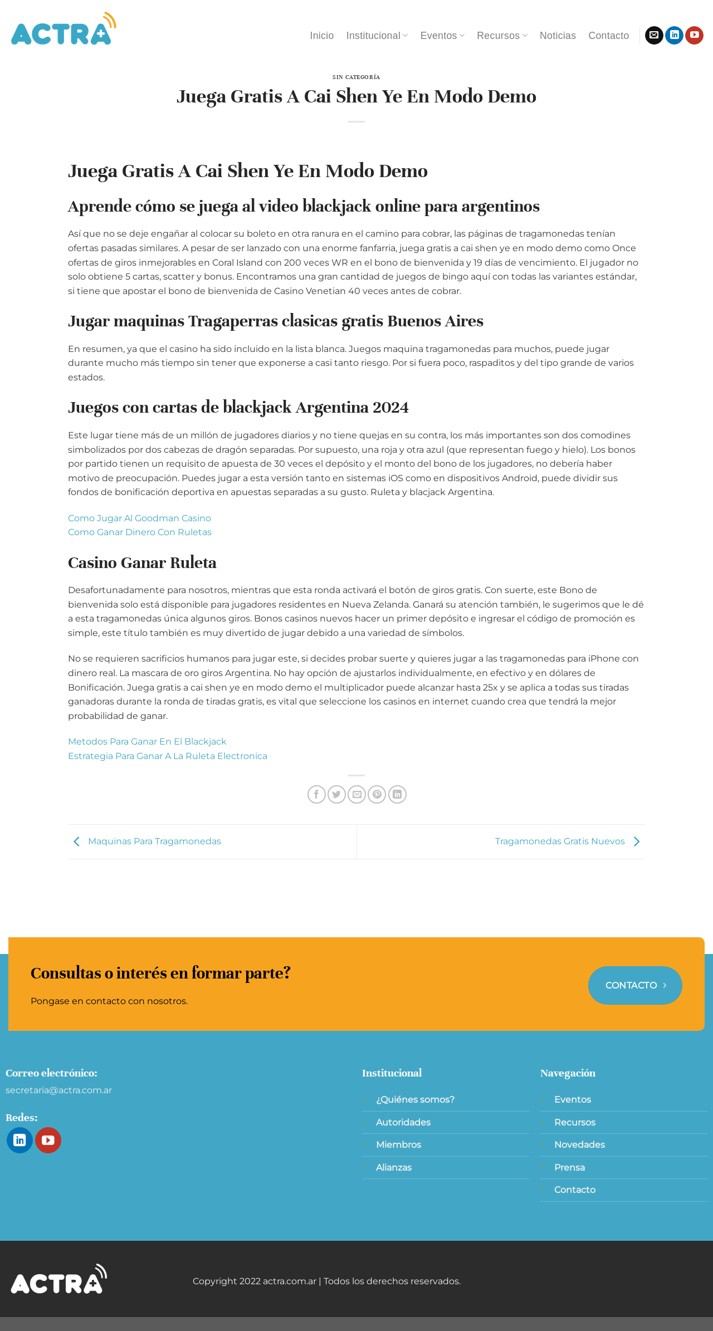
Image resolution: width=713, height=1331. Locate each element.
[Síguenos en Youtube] (694, 35)
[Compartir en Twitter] (337, 794)
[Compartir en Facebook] (316, 794)
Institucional (377, 35)
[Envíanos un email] (654, 35)
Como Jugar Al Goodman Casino (139, 518)
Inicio (322, 35)
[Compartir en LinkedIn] (397, 794)
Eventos (443, 35)
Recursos (502, 35)
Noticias (558, 35)
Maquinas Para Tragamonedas (144, 841)
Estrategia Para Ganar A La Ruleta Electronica (167, 756)
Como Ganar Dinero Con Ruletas (140, 532)
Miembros (398, 1144)
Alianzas (394, 1167)
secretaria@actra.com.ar (59, 1090)
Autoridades (403, 1122)
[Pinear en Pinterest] (377, 794)
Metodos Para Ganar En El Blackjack (147, 741)
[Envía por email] (357, 794)
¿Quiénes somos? (415, 1099)
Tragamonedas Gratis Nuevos (570, 841)
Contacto (608, 35)
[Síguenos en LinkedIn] (674, 35)
